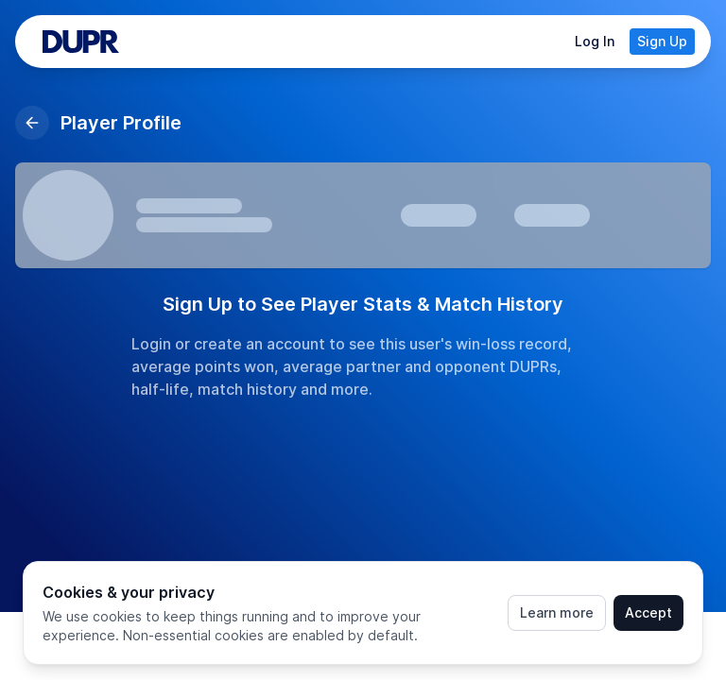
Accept (648, 612)
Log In (594, 41)
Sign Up (662, 41)
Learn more (557, 612)
